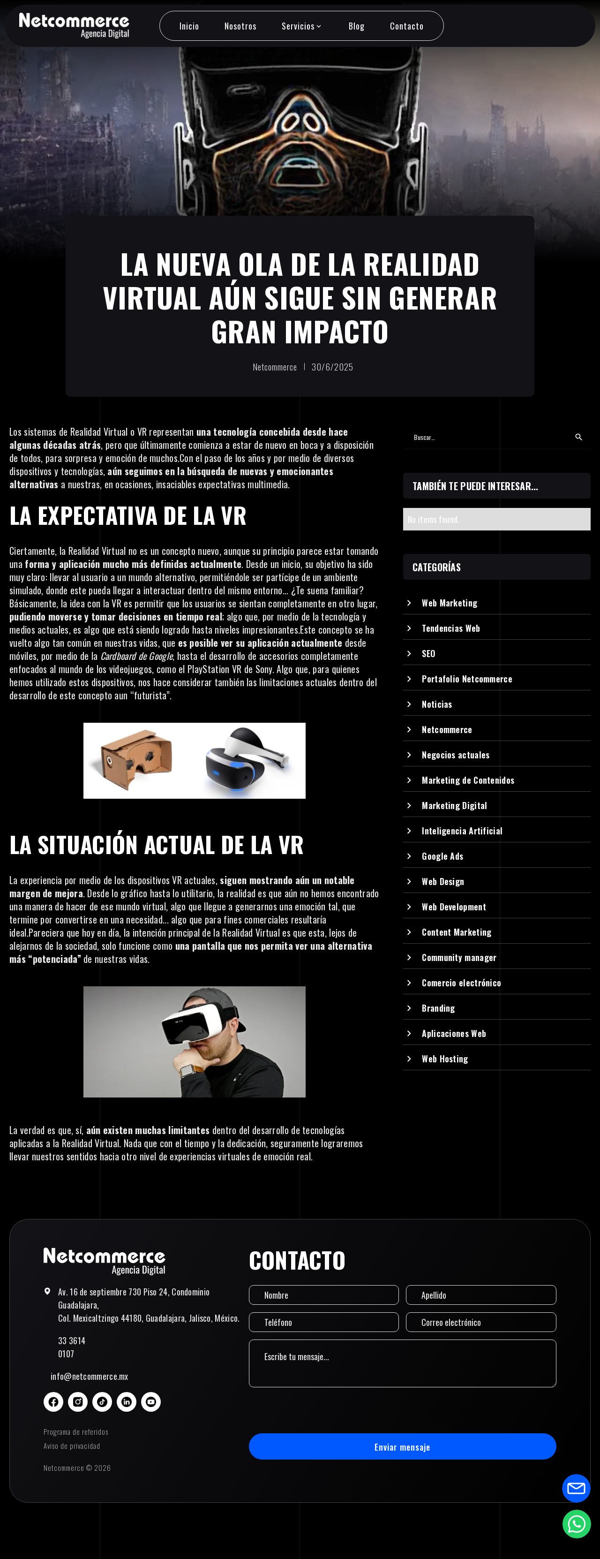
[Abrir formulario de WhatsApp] (576, 1524)
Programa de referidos (76, 1431)
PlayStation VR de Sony (230, 669)
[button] (302, 25)
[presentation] (320, 1410)
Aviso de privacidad (72, 1445)
